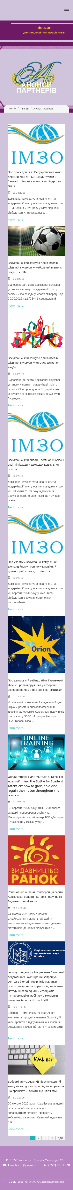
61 (51, 1138)
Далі (60, 1138)
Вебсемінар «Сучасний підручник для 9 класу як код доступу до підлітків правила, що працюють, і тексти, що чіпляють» (36, 1086)
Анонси (25, 108)
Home (12, 108)
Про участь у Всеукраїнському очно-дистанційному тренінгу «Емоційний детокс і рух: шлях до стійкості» (32, 566)
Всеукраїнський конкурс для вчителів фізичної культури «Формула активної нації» (33, 362)
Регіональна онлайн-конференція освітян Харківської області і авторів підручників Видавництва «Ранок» (36, 896)
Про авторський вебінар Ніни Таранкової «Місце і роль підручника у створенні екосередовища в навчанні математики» (35, 685)
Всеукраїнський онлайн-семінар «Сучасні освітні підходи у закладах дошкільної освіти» (36, 464)
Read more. (16, 219)
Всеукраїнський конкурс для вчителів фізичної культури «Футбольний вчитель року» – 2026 (35, 267)
